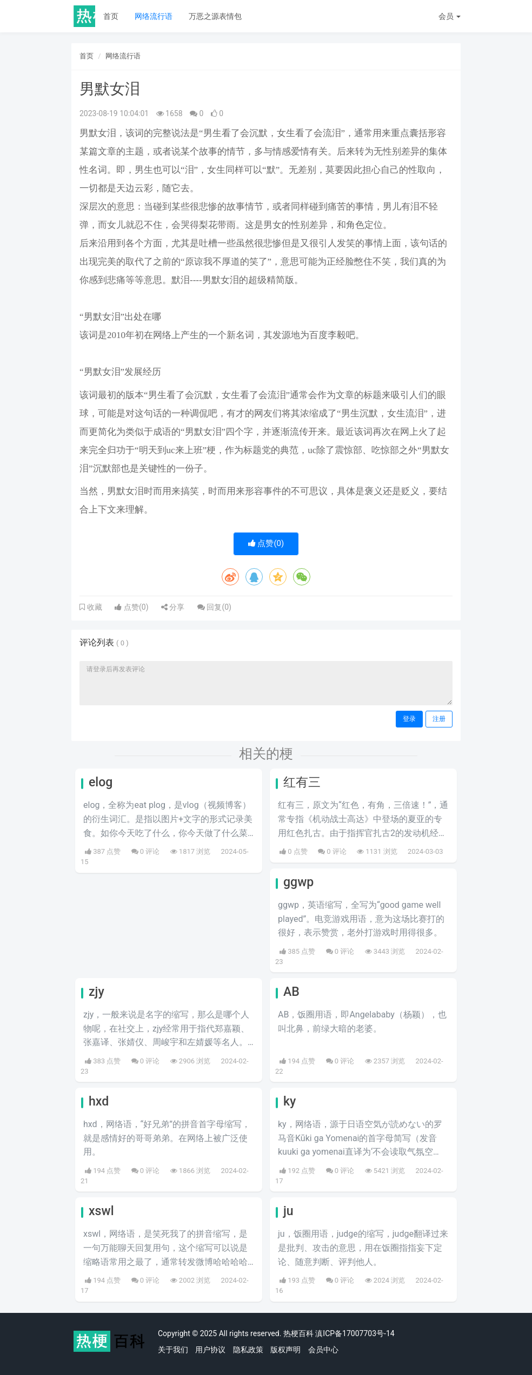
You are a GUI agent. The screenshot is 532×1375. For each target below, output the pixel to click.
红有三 (302, 782)
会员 (449, 16)
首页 (110, 16)
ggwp (298, 882)
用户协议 (210, 1349)
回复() (214, 607)
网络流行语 (153, 16)
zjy (96, 992)
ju (288, 1211)
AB (291, 992)
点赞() (266, 543)
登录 (409, 719)
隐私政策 (248, 1349)
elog (100, 782)
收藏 (93, 607)
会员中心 (323, 1349)
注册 (439, 719)
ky (289, 1101)
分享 (172, 607)
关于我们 (173, 1349)
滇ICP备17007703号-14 (354, 1333)
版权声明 (285, 1349)
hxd (99, 1101)
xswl (101, 1211)
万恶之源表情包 (215, 16)
